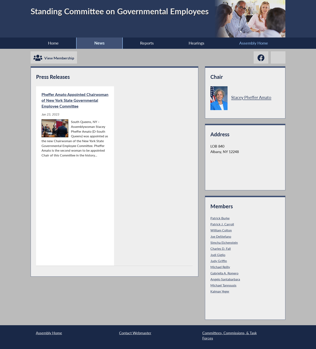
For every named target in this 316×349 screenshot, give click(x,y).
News (99, 43)
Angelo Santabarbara (225, 279)
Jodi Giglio (217, 255)
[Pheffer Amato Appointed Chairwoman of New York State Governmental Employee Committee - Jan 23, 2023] (75, 176)
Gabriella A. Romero (224, 273)
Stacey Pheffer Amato (251, 97)
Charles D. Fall (220, 248)
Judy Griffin (218, 261)
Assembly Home (253, 43)
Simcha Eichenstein (224, 242)
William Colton (221, 230)
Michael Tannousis (223, 285)
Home (53, 43)
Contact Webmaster (135, 333)
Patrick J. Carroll (222, 224)
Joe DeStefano (220, 236)
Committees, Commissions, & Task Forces (229, 335)
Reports (147, 43)
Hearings (196, 43)
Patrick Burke (220, 218)
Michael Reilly (220, 267)
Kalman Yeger (219, 291)
